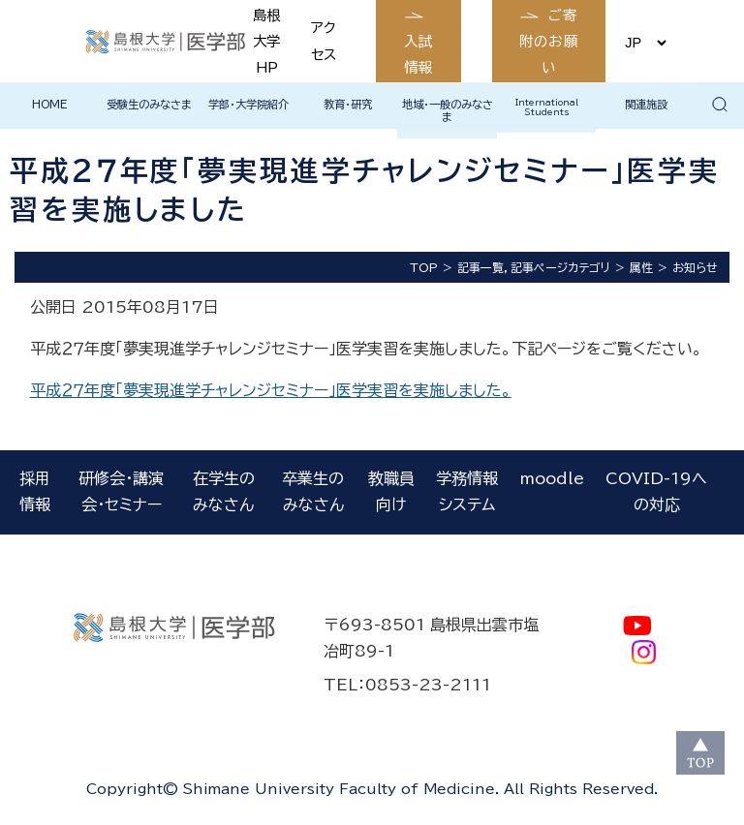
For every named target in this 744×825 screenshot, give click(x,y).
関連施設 (646, 104)
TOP (424, 267)
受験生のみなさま (149, 104)
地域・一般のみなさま (447, 110)
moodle (552, 478)
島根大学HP (266, 41)
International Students (546, 107)
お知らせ (695, 267)
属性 (641, 267)
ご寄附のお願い (549, 41)
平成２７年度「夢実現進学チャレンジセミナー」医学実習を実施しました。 (271, 390)
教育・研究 (348, 104)
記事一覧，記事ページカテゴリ (533, 267)
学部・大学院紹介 (248, 104)
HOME (50, 104)
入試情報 (419, 54)
